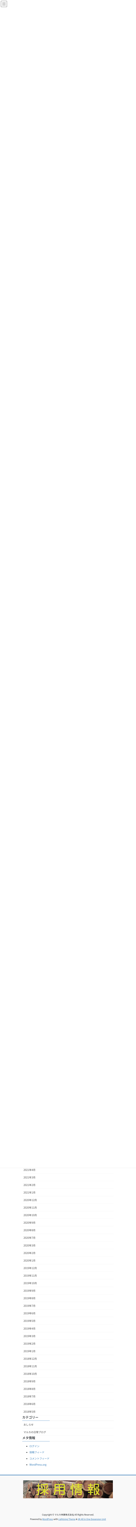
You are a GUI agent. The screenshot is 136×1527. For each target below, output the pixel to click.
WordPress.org (37, 1464)
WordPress (47, 1519)
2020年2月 (30, 1253)
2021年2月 (30, 1185)
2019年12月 (30, 1268)
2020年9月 (30, 1222)
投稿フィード (36, 1452)
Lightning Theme (66, 1519)
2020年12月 (30, 1200)
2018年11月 (30, 1366)
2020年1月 (30, 1260)
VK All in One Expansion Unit (92, 1519)
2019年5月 (30, 1321)
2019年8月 (30, 1298)
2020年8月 (30, 1230)
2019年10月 (30, 1283)
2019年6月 (30, 1313)
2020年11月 (30, 1207)
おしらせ (29, 1424)
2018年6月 (30, 1404)
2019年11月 (30, 1275)
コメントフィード (39, 1458)
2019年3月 (30, 1336)
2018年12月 (30, 1358)
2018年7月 (30, 1396)
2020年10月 (30, 1215)
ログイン (34, 1446)
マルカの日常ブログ (35, 1432)
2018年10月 (30, 1374)
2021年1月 (30, 1192)
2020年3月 (30, 1245)
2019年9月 (30, 1290)
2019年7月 (30, 1305)
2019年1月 (30, 1351)
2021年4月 (30, 1170)
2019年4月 (30, 1328)
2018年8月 (30, 1389)
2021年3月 (30, 1177)
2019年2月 (30, 1343)
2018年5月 (30, 1411)
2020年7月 (30, 1237)
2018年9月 (30, 1381)
